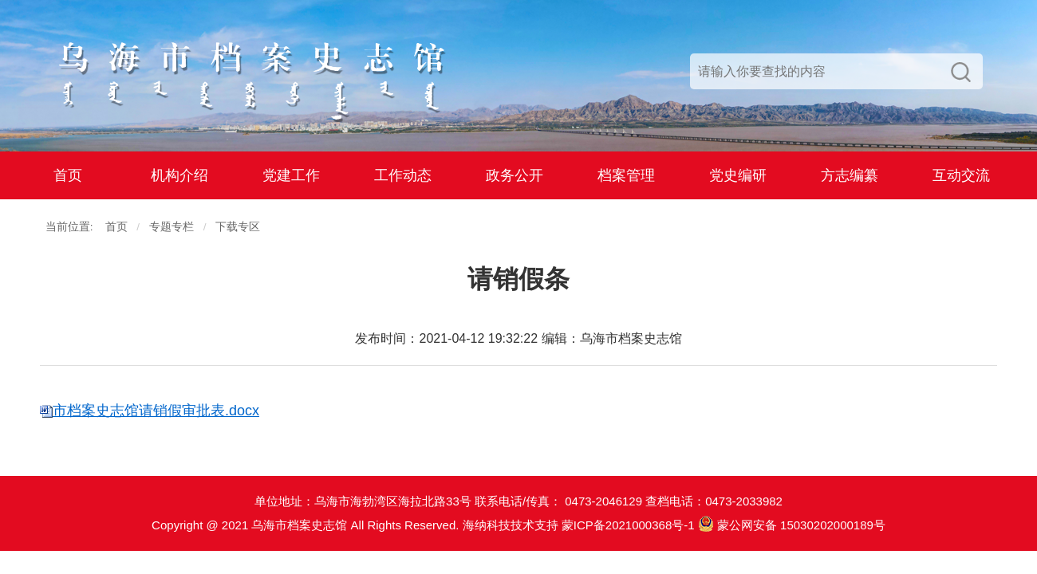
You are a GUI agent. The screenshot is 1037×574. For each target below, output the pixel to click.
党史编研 (738, 175)
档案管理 (626, 175)
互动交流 (961, 175)
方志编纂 (849, 175)
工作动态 (403, 175)
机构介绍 (179, 175)
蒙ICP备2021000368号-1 (628, 525)
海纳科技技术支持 (510, 525)
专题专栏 (171, 227)
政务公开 (514, 175)
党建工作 (291, 175)
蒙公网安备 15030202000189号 (791, 525)
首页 (67, 175)
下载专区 (237, 227)
